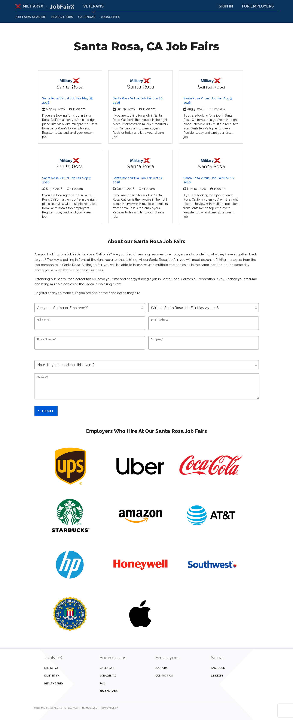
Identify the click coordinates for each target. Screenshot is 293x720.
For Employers (258, 6)
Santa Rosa (69, 83)
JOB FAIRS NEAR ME (30, 17)
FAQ (102, 683)
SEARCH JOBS (62, 17)
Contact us (164, 675)
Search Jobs (108, 691)
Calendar (86, 17)
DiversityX (51, 675)
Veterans (93, 6)
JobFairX (161, 667)
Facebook (218, 667)
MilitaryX (29, 6)
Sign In (226, 6)
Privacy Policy (109, 708)
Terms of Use (89, 708)
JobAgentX (110, 17)
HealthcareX (53, 683)
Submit (46, 411)
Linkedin (217, 675)
